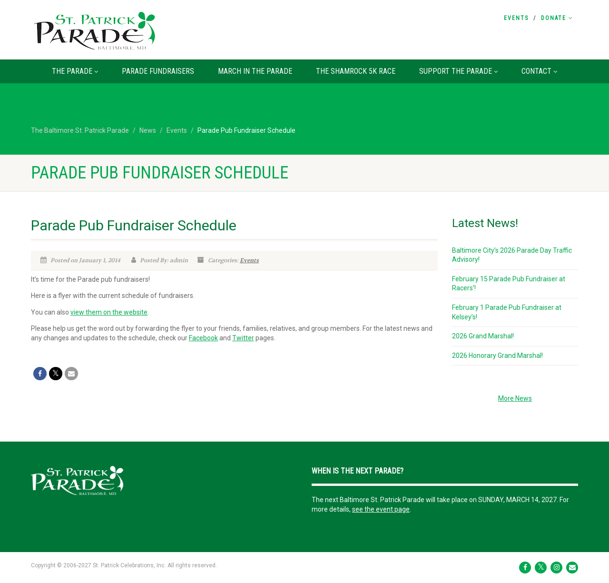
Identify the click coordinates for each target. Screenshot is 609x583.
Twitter (243, 338)
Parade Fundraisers (158, 71)
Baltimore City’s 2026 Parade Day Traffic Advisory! (512, 255)
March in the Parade (255, 71)
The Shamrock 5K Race (355, 71)
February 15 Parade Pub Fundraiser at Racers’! (508, 283)
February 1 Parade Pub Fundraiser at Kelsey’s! (506, 312)
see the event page (381, 509)
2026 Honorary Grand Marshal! (497, 355)
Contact (539, 71)
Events (516, 18)
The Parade (75, 71)
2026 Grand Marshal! (483, 336)
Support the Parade (458, 71)
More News (515, 398)
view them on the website (108, 312)
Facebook (203, 338)
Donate (557, 18)
